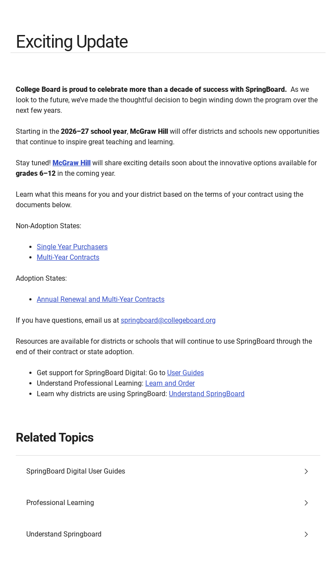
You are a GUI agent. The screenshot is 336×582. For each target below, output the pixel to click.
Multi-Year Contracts (68, 257)
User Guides (185, 373)
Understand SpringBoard (207, 394)
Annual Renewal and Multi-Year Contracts (100, 299)
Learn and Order (170, 383)
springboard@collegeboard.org (168, 320)
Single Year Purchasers (72, 247)
